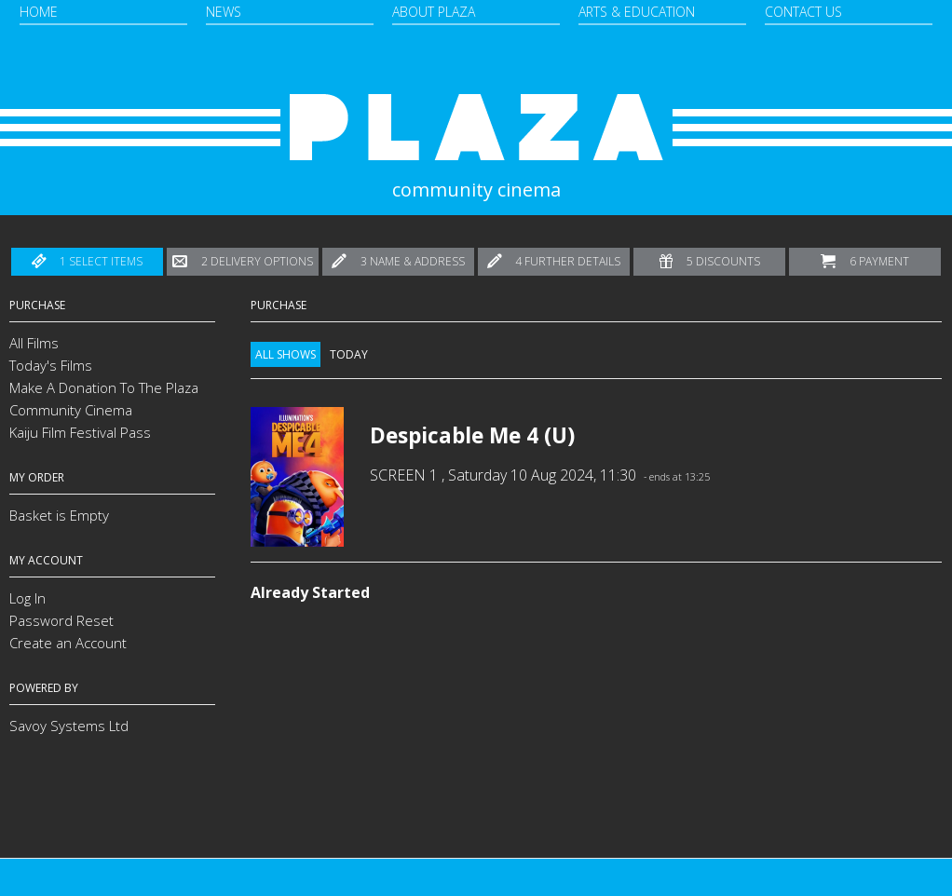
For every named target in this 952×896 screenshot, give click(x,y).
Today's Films (50, 365)
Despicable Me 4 (454, 435)
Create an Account (68, 642)
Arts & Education (636, 11)
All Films (34, 342)
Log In (27, 598)
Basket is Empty (59, 515)
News (223, 11)
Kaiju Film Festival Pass (80, 432)
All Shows (285, 354)
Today (349, 354)
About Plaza (433, 11)
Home (39, 11)
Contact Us (803, 11)
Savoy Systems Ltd (69, 725)
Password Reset (61, 620)
